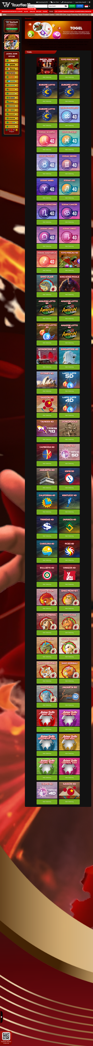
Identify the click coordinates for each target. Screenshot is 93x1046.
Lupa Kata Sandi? (81, 2)
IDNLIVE (32, 11)
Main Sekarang (47, 77)
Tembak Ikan (73, 11)
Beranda (5, 11)
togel (51, 11)
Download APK (42, 2)
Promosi (88, 11)
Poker (45, 11)
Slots (26, 11)
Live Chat (55, 2)
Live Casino (58, 11)
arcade (38, 11)
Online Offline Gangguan (11, 130)
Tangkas (66, 11)
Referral (81, 11)
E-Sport (20, 11)
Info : (5, 15)
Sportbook (12, 11)
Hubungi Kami (67, 2)
